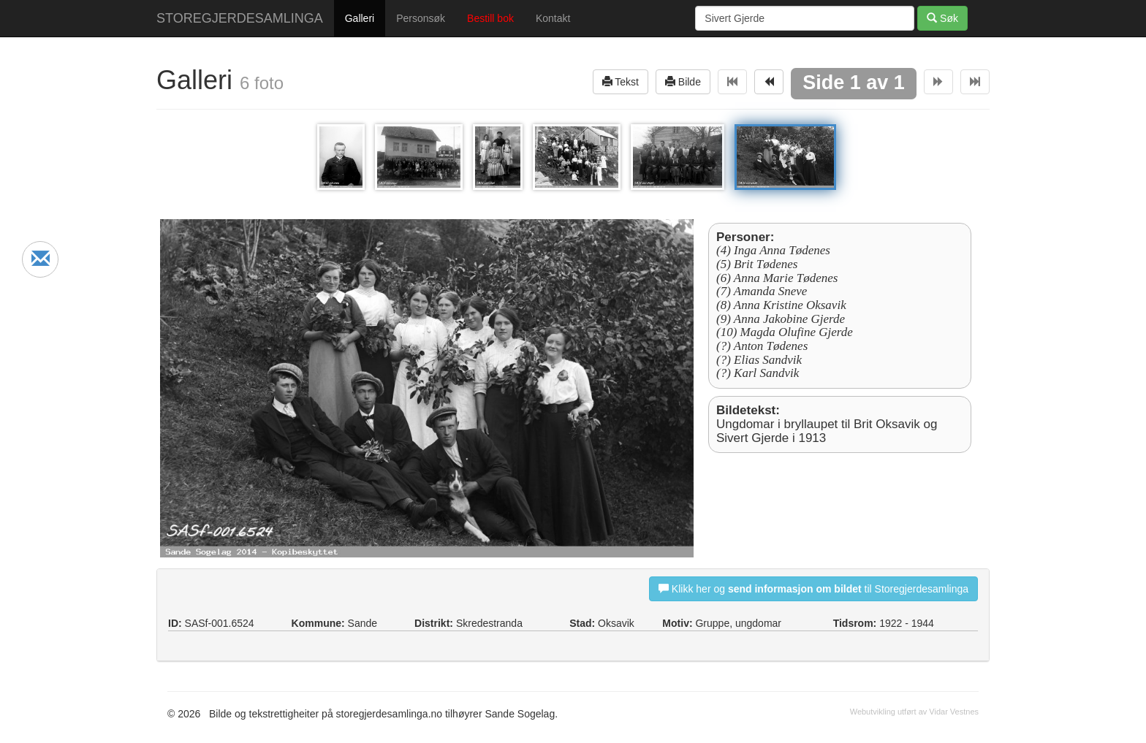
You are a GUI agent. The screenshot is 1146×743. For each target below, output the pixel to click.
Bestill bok (490, 18)
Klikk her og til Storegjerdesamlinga (813, 588)
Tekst (620, 81)
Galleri (359, 18)
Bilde (683, 81)
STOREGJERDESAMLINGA (239, 18)
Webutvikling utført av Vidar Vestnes (914, 711)
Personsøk (420, 18)
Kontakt (553, 18)
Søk (942, 18)
